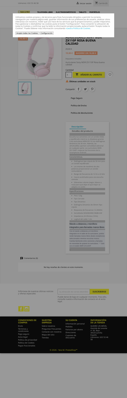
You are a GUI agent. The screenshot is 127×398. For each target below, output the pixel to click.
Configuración (46, 33)
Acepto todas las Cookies (27, 33)
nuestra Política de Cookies (78, 28)
